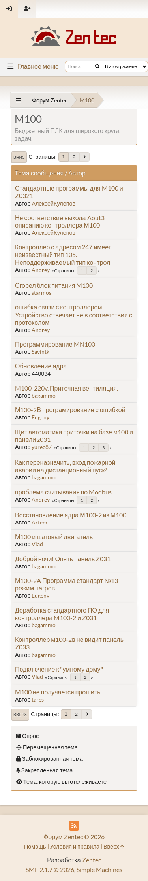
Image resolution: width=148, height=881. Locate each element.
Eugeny (40, 417)
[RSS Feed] (74, 826)
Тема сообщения (39, 173)
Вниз (18, 157)
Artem (39, 522)
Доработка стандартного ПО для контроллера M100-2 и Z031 (62, 613)
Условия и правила (74, 846)
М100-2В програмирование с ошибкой (70, 409)
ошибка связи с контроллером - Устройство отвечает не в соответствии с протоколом (73, 314)
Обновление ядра (41, 366)
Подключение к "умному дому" (59, 669)
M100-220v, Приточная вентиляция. (66, 388)
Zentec (91, 860)
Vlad (37, 544)
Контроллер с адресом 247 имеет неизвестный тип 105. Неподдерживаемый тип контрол (63, 254)
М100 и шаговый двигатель (54, 536)
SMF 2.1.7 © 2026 (50, 869)
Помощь (35, 846)
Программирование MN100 (55, 344)
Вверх (20, 714)
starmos (41, 292)
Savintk (40, 351)
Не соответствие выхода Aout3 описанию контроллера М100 (60, 221)
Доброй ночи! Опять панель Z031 (63, 558)
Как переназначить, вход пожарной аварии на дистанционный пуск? (65, 466)
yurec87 (42, 446)
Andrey (41, 269)
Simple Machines (99, 869)
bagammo (44, 395)
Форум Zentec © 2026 (74, 836)
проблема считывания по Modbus (63, 492)
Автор (77, 173)
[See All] (18, 100)
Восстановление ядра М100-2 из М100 (70, 515)
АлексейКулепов (53, 203)
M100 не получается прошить (58, 692)
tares (38, 699)
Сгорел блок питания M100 (54, 285)
